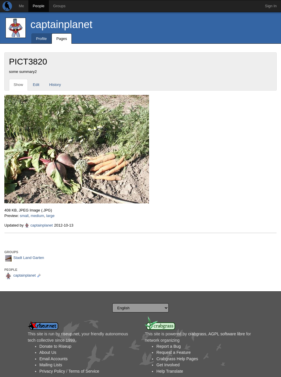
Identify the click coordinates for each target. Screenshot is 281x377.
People (38, 6)
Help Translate (169, 371)
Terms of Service (84, 371)
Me (21, 6)
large (50, 216)
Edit (36, 84)
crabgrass (197, 334)
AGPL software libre (226, 334)
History (55, 84)
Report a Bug (168, 346)
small (24, 216)
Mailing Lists (50, 365)
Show (18, 84)
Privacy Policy (52, 371)
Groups (59, 6)
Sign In (271, 6)
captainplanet (61, 24)
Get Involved (167, 365)
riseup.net (70, 334)
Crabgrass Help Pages (177, 358)
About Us (47, 352)
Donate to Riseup (55, 346)
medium (37, 216)
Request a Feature (173, 352)
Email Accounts (53, 358)
